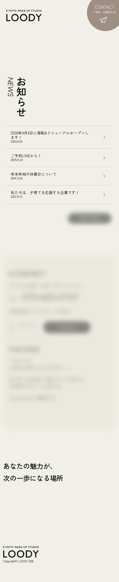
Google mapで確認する (32, 397)
